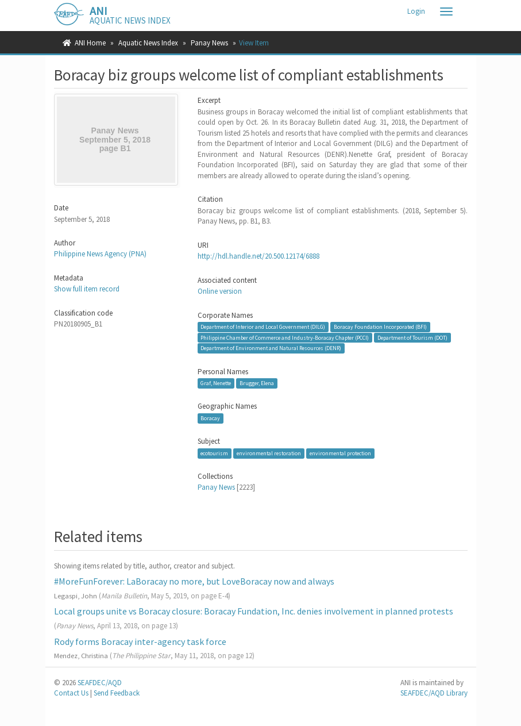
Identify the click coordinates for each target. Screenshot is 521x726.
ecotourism (214, 453)
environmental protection (340, 453)
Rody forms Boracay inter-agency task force (140, 641)
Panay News (209, 43)
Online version (220, 291)
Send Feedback (117, 693)
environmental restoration (269, 453)
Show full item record (86, 289)
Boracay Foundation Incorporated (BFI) (380, 327)
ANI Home (90, 43)
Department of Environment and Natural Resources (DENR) (270, 348)
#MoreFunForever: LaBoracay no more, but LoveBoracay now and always (194, 581)
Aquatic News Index (148, 43)
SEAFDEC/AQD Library (434, 693)
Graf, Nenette (215, 383)
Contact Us (71, 693)
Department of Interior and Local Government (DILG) (262, 327)
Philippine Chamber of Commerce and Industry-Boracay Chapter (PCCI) (284, 337)
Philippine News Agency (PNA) (100, 254)
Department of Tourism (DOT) (412, 337)
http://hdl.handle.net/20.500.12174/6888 (258, 256)
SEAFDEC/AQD (100, 682)
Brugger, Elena (257, 383)
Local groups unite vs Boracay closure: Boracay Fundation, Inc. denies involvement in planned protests (253, 611)
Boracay (210, 418)
